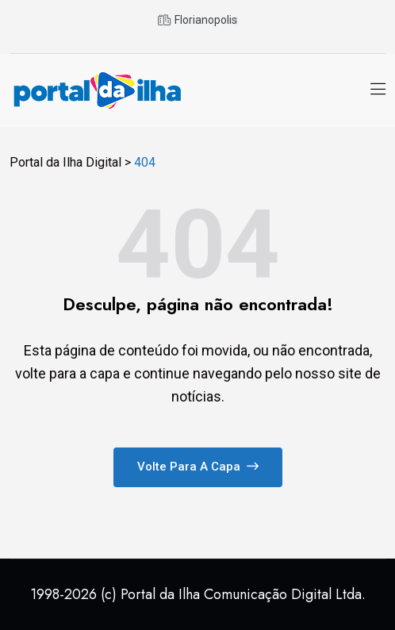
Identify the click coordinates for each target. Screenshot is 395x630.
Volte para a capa (198, 466)
